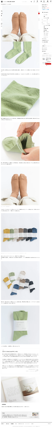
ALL (42, 19)
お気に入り (48, 65)
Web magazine (46, 12)
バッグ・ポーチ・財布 (47, 25)
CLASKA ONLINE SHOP (3, 4)
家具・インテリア (46, 31)
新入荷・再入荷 (45, 4)
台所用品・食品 (46, 28)
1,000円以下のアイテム (45, 40)
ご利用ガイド (47, 46)
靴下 (42, 22)
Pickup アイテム (44, 6)
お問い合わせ (44, 51)
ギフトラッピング (44, 49)
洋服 (44, 16)
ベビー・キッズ (46, 33)
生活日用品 (45, 30)
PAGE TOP (49, 423)
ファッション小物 (8, 4)
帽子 (47, 19)
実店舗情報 (12, 423)
